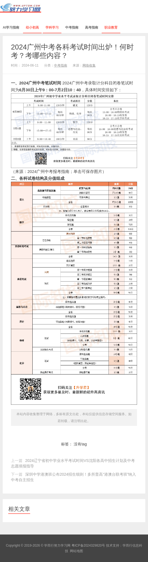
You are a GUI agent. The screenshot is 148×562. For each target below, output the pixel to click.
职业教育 (111, 27)
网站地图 (76, 551)
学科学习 (52, 27)
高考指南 (91, 27)
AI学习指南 (11, 27)
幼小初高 (32, 27)
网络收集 (89, 65)
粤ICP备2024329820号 (88, 545)
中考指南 (71, 27)
